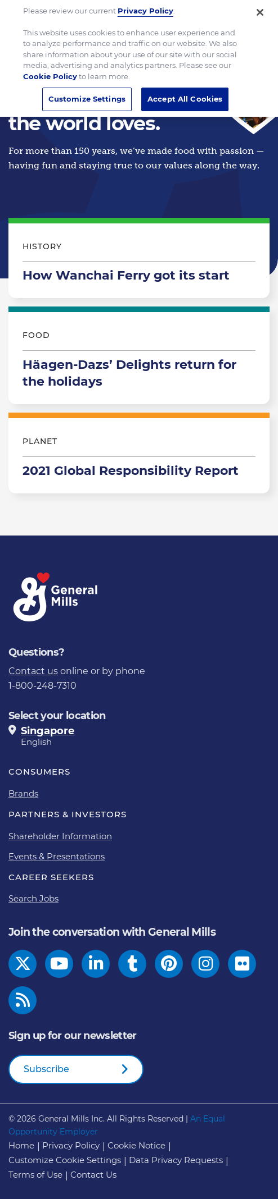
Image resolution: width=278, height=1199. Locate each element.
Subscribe (46, 1069)
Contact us (33, 671)
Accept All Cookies (184, 92)
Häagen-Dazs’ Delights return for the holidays (139, 358)
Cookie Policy (50, 70)
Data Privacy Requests (176, 1160)
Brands (23, 793)
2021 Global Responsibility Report (139, 455)
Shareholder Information (60, 836)
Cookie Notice (136, 1145)
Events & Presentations (56, 856)
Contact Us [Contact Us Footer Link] (93, 1174)
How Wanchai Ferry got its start (139, 261)
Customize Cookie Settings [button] (64, 1160)
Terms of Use (35, 1174)
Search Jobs (33, 898)
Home (21, 1145)
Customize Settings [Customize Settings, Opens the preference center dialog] (86, 92)
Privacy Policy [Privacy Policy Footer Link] (71, 1145)
